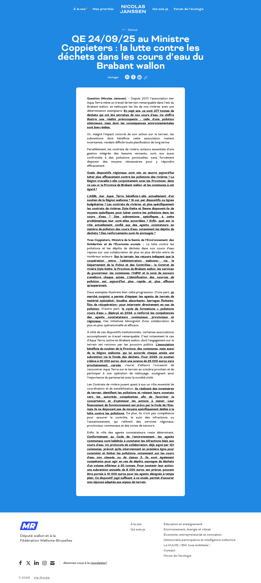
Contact (169, 550)
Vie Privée (42, 578)
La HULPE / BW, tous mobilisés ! (187, 545)
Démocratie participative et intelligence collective (200, 540)
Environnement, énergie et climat (187, 529)
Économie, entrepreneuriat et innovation (192, 535)
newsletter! (98, 563)
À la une (136, 524)
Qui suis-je (137, 529)
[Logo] (29, 526)
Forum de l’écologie (177, 556)
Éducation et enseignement (183, 524)
